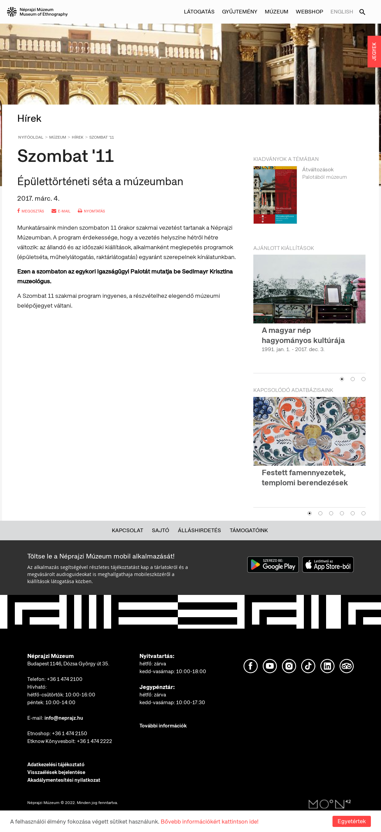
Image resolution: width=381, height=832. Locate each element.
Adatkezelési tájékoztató (56, 764)
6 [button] (363, 513)
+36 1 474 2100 (65, 679)
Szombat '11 (101, 137)
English (341, 11)
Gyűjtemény (239, 11)
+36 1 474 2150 (69, 733)
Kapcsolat (127, 530)
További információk (163, 725)
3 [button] (363, 379)
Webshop (309, 11)
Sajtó (160, 530)
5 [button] (353, 513)
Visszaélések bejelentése (56, 772)
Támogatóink (249, 530)
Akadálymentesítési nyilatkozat (63, 780)
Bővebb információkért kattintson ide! (209, 821)
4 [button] (342, 513)
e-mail (61, 211)
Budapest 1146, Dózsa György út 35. (68, 663)
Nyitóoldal (30, 137)
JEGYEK (374, 51)
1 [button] (342, 379)
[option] (309, 198)
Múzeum (276, 11)
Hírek (78, 137)
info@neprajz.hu (63, 718)
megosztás (30, 211)
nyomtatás (91, 211)
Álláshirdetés (199, 530)
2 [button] (353, 379)
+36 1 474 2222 (94, 741)
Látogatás (199, 11)
